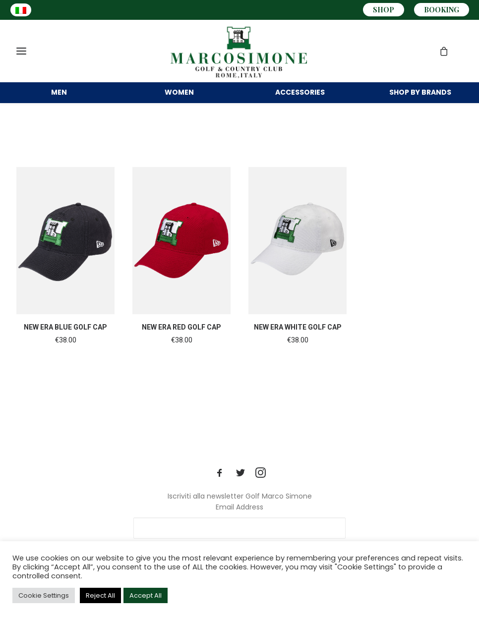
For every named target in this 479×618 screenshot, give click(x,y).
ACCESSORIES (300, 98)
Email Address (239, 507)
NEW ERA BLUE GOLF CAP (65, 341)
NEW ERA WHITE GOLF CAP (298, 341)
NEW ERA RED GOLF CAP (181, 341)
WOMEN (179, 98)
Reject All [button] (100, 595)
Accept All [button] (145, 595)
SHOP (383, 9)
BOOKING (441, 9)
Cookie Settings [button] (43, 595)
